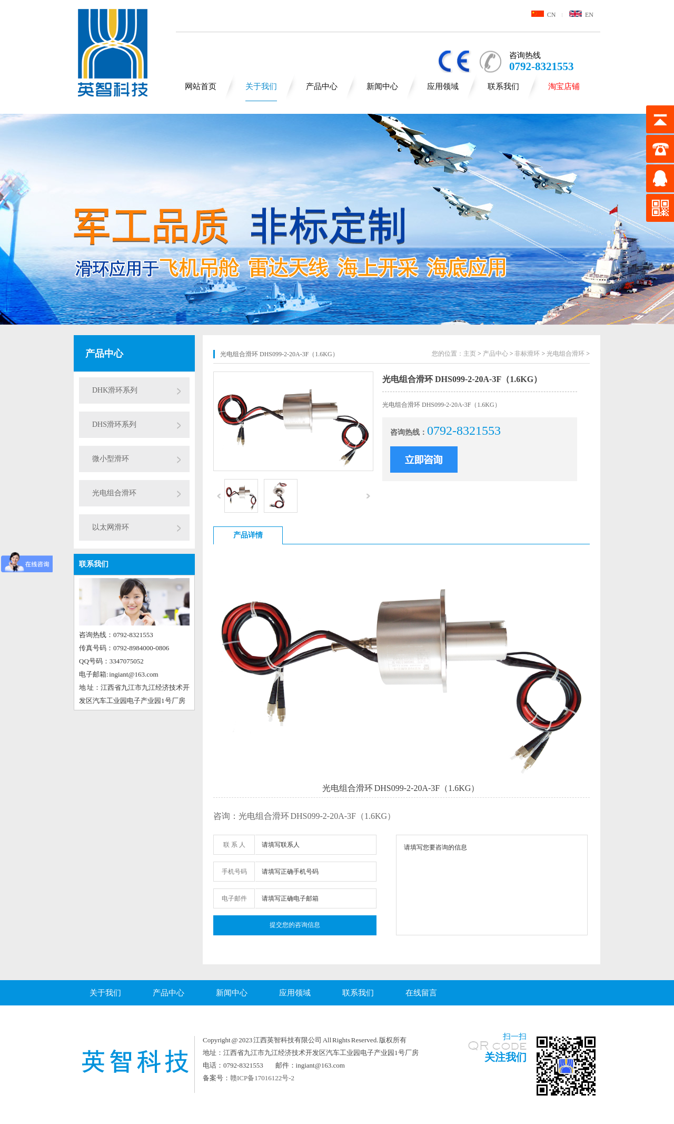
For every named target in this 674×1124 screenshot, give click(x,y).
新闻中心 (382, 86)
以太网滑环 (110, 527)
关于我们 (261, 86)
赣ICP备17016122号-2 (262, 1078)
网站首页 (200, 86)
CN (543, 14)
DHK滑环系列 (114, 390)
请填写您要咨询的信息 (492, 885)
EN (581, 14)
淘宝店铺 (564, 86)
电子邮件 (234, 898)
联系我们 (503, 86)
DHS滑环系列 (114, 424)
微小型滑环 (110, 459)
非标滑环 (527, 353)
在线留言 (421, 993)
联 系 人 (234, 844)
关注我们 (505, 1057)
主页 (469, 353)
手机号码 (234, 871)
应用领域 (443, 86)
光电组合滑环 (114, 493)
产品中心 (322, 86)
